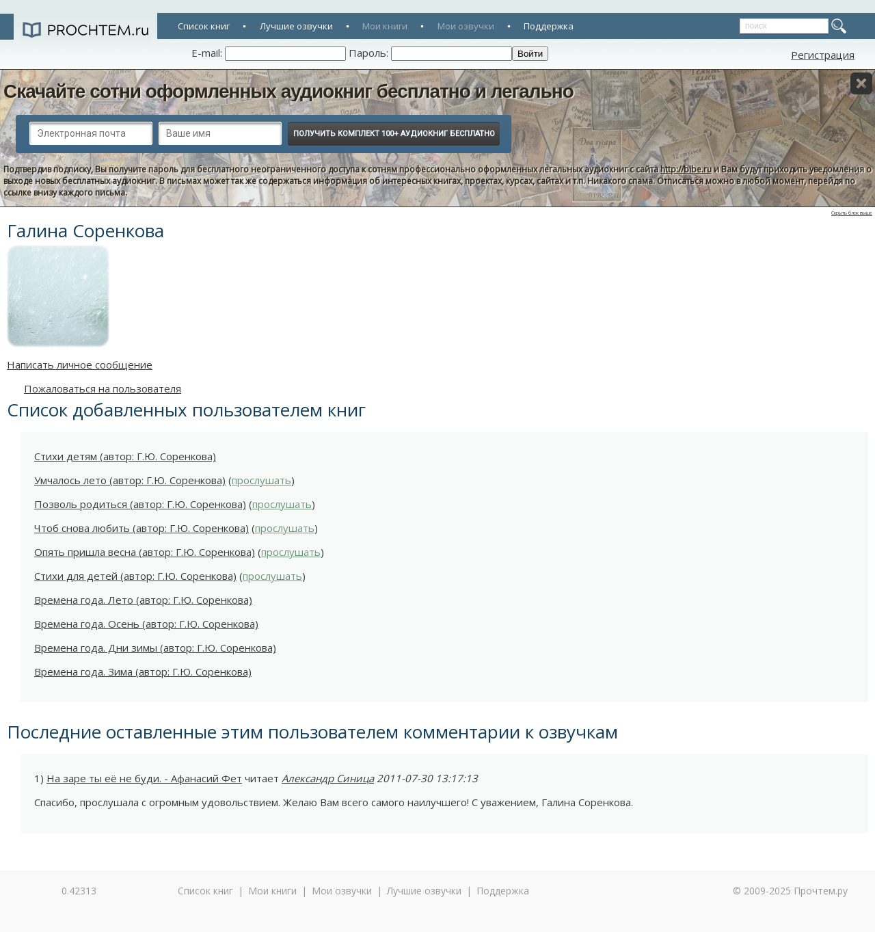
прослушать (261, 480)
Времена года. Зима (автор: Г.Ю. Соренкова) (143, 671)
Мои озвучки (466, 26)
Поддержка (549, 26)
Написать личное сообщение (79, 364)
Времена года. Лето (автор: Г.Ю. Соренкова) (143, 600)
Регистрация (822, 55)
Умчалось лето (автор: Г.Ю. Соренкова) (130, 480)
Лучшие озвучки (296, 26)
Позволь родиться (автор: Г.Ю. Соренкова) (140, 504)
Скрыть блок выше (851, 213)
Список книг (204, 26)
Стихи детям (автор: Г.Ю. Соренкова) (125, 456)
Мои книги (384, 26)
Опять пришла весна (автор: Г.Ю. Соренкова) (144, 552)
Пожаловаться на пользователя (102, 388)
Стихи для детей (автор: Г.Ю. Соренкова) (135, 576)
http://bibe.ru (686, 169)
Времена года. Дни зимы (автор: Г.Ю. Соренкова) (155, 647)
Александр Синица (328, 778)
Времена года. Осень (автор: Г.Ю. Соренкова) (146, 623)
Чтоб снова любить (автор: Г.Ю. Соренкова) (141, 528)
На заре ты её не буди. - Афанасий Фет (144, 778)
